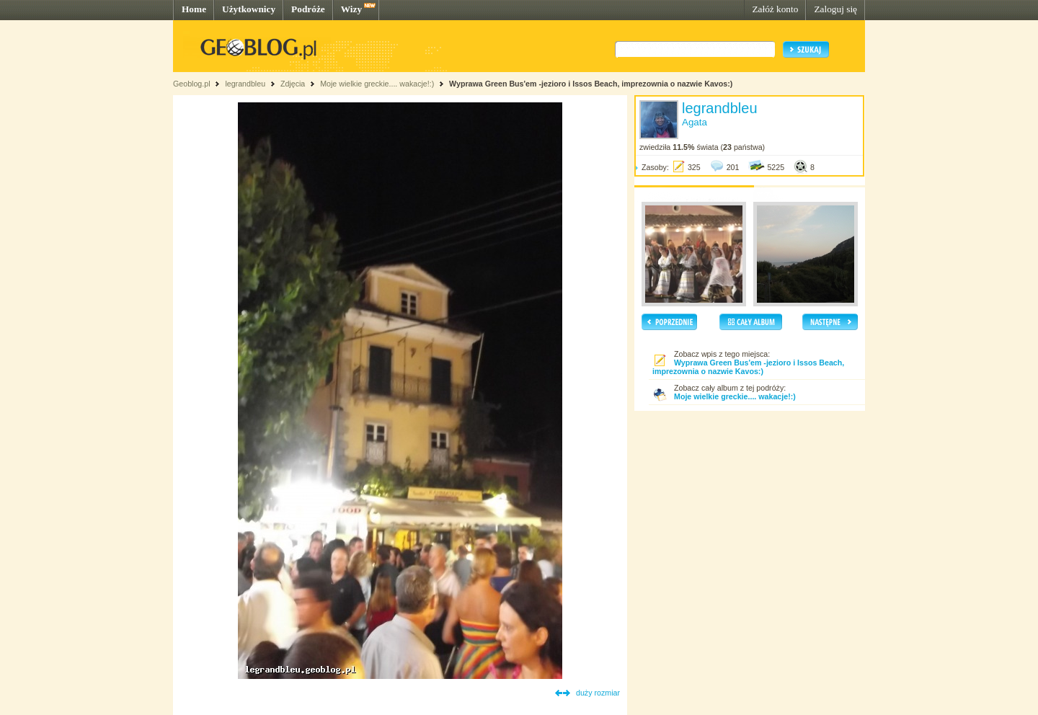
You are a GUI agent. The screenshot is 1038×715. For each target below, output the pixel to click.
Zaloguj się (835, 9)
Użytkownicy (248, 9)
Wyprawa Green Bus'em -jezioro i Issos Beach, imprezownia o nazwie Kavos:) (590, 83)
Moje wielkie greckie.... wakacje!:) (377, 83)
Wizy (351, 9)
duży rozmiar (598, 692)
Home (194, 9)
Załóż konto (775, 9)
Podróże (308, 9)
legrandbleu (245, 83)
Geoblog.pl (191, 83)
